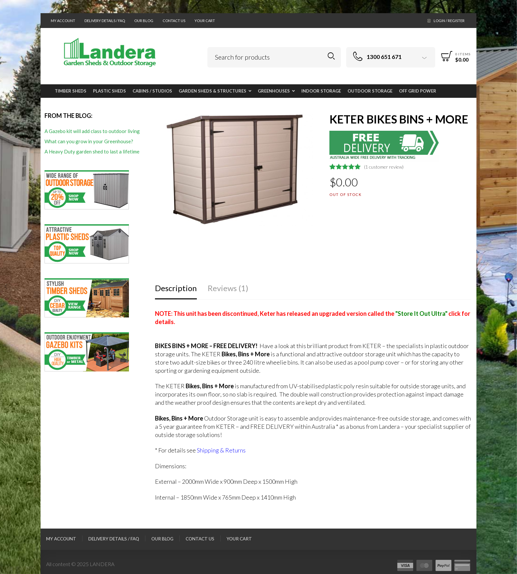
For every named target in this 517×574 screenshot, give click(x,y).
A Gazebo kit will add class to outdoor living (92, 131)
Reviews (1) (228, 288)
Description (176, 288)
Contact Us (174, 20)
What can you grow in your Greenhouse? (89, 141)
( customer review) (384, 167)
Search (331, 56)
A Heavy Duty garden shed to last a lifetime (92, 151)
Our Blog (143, 20)
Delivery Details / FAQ (104, 20)
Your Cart (205, 20)
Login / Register (449, 20)
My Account (63, 20)
